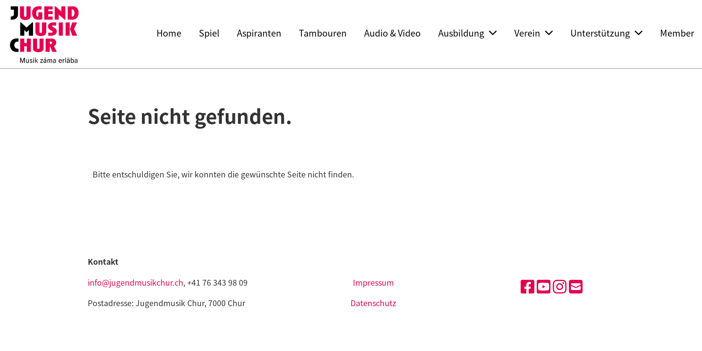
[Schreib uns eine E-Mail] (576, 285)
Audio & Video (392, 32)
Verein (533, 32)
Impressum (373, 282)
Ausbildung (467, 32)
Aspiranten (259, 32)
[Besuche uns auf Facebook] (527, 285)
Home (168, 32)
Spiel (209, 32)
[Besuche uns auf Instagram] (559, 285)
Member (677, 32)
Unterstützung (606, 32)
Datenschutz (373, 303)
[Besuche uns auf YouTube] (543, 285)
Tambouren (323, 32)
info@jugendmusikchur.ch (135, 282)
